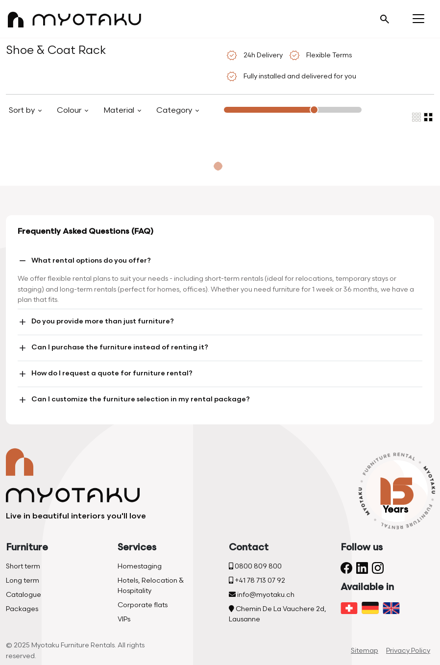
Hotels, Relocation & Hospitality (151, 585)
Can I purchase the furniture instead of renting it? (113, 348)
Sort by (23, 110)
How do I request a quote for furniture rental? (105, 374)
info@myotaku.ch (261, 595)
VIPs (124, 619)
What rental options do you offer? (84, 261)
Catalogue (23, 595)
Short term (23, 566)
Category (175, 110)
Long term (22, 580)
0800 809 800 (255, 566)
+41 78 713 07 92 (257, 580)
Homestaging (140, 566)
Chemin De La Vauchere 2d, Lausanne (277, 614)
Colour (70, 110)
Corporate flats (143, 605)
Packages (22, 609)
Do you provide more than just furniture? (96, 322)
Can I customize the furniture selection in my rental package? (134, 400)
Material (119, 110)
